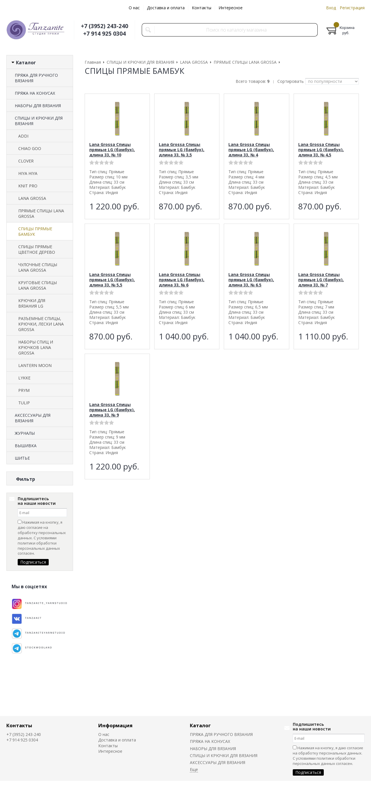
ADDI (23, 136)
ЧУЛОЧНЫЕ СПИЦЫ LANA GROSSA (37, 267)
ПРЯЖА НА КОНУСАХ (35, 93)
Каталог (200, 725)
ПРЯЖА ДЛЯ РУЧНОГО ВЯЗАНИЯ (36, 77)
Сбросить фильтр (39, 528)
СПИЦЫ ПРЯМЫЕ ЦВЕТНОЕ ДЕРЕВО (36, 249)
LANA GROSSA (32, 198)
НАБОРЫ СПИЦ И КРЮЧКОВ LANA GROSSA (35, 347)
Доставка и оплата (166, 7)
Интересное (231, 7)
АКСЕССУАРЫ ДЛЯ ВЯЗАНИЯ (32, 417)
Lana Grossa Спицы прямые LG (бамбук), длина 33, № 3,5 (181, 150)
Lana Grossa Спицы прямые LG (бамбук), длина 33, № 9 (112, 410)
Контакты (201, 7)
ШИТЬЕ (22, 458)
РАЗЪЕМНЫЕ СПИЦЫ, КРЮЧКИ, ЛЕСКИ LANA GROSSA (41, 324)
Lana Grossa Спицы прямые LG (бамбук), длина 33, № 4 (251, 150)
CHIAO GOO (29, 148)
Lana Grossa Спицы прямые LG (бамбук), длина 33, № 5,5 (112, 280)
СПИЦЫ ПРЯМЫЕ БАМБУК (35, 231)
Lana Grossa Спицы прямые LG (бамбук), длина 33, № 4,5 (321, 150)
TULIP (24, 402)
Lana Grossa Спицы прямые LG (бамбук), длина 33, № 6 (181, 280)
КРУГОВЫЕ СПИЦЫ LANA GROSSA (37, 285)
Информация (115, 725)
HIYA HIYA (27, 173)
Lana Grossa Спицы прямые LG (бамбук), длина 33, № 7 (321, 280)
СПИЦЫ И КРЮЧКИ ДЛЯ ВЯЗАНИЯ (39, 120)
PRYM (24, 390)
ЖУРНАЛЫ (25, 433)
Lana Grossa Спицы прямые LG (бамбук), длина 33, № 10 (112, 150)
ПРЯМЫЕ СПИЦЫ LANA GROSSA (41, 213)
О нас (134, 7)
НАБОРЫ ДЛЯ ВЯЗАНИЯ (38, 105)
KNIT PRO (27, 186)
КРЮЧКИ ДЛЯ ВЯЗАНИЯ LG (31, 303)
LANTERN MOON (35, 365)
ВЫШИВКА (26, 445)
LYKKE (24, 378)
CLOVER (26, 161)
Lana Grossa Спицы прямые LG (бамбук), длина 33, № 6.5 (251, 280)
